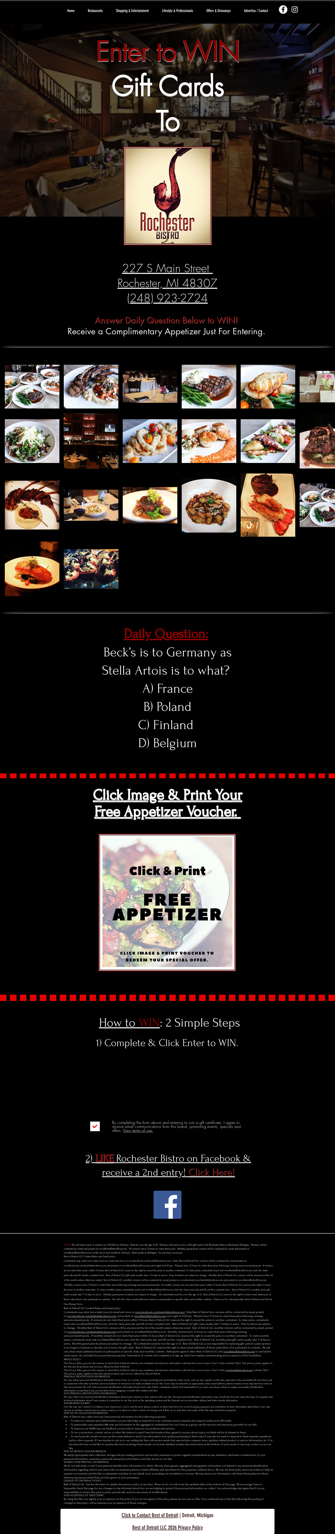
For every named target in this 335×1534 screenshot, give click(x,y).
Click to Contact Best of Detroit (150, 1515)
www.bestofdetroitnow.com (239, 1370)
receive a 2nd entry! (168, 1172)
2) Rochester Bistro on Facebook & (168, 1158)
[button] (95, 10)
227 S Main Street (167, 268)
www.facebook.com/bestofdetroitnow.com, (85, 1265)
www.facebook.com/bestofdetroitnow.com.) (150, 1260)
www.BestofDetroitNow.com (113, 1248)
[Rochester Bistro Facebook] (167, 1205)
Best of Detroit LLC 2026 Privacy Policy (167, 1527)
